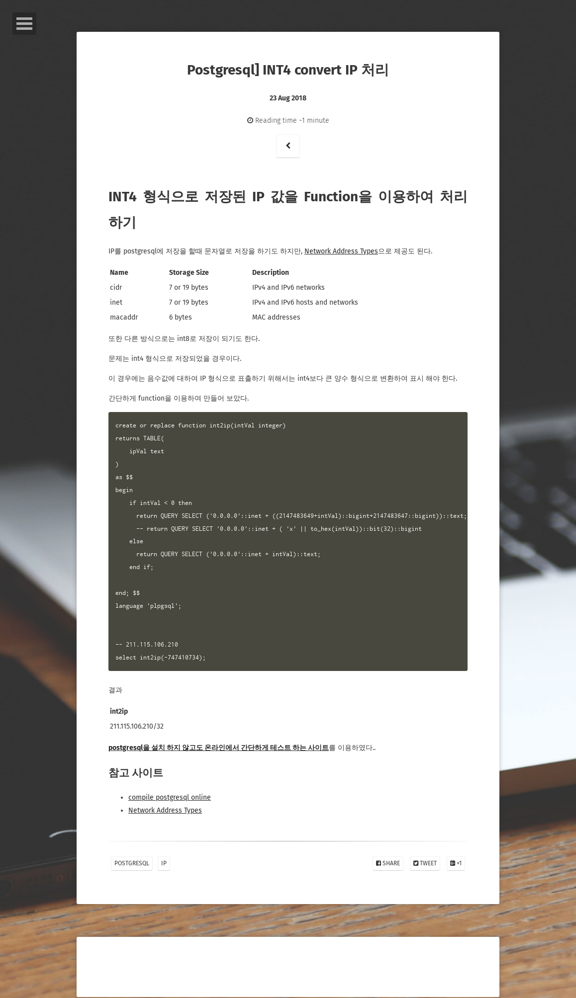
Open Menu (24, 23)
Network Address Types (341, 251)
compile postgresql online (169, 797)
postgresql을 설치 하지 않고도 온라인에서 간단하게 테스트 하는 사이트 (218, 748)
